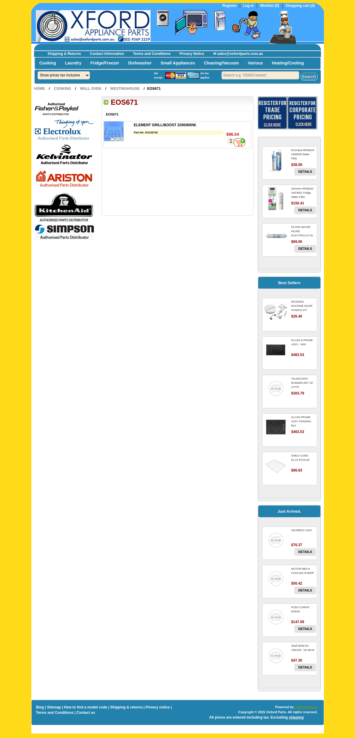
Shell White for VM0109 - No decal (302, 647)
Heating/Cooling (288, 63)
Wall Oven (90, 89)
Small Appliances (178, 63)
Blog (40, 707)
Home (39, 89)
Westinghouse (125, 89)
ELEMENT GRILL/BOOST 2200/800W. (165, 125)
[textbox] (260, 75)
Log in (248, 5)
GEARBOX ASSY (301, 530)
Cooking (47, 63)
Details (305, 171)
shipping (296, 717)
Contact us (85, 713)
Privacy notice (157, 707)
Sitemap (54, 707)
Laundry (73, 63)
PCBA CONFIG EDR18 (300, 609)
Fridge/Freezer (104, 63)
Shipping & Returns (64, 54)
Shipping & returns (126, 707)
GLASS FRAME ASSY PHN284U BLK (301, 421)
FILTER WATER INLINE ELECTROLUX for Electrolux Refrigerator (302, 235)
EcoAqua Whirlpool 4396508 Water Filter (302, 154)
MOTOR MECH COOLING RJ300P (302, 570)
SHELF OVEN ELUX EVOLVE (300, 457)
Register (229, 5)
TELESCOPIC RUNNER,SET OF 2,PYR (302, 383)
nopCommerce (305, 707)
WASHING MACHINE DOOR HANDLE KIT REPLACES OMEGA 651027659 (303, 310)
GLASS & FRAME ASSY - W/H (302, 342)
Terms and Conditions (151, 54)
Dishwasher (140, 63)
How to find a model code (85, 707)
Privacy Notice (191, 54)
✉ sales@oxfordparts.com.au (238, 54)
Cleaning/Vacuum (221, 63)
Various (255, 63)
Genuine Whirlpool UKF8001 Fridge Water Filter (302, 192)
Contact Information (107, 54)
